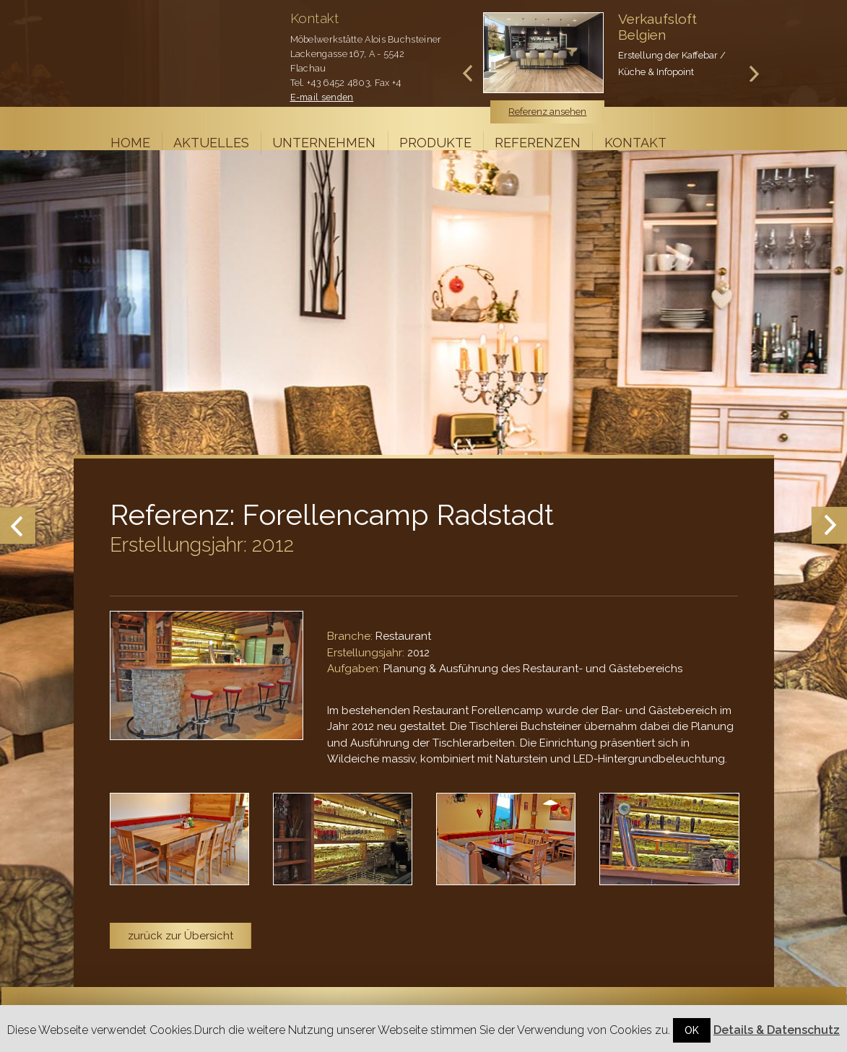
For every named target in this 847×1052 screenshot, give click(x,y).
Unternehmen (323, 142)
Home (130, 142)
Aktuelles (211, 142)
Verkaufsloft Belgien (657, 27)
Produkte (435, 142)
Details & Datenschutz (776, 1030)
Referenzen (538, 142)
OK (692, 1030)
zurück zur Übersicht (180, 935)
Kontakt (635, 142)
